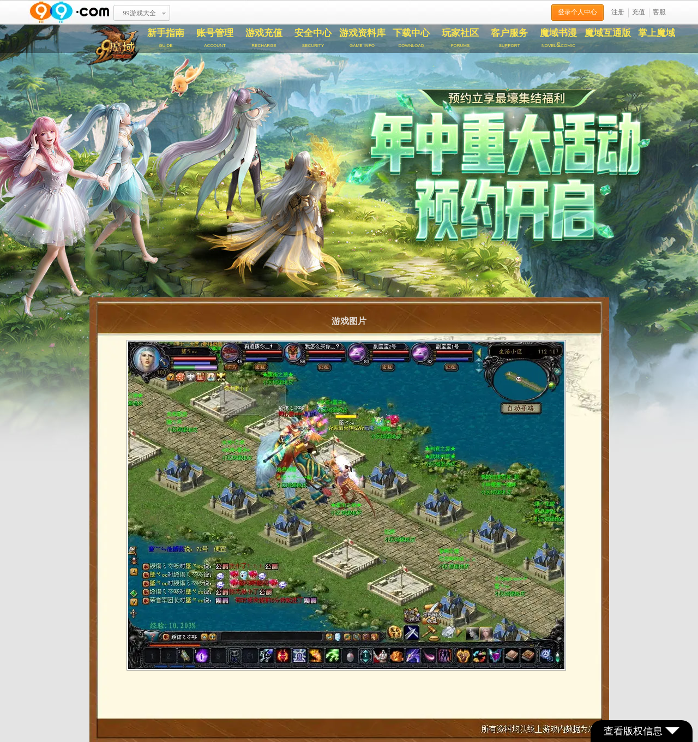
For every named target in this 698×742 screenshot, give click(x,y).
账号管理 (214, 38)
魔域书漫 (558, 38)
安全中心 (313, 38)
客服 (659, 12)
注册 (617, 12)
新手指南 (165, 38)
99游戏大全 (139, 13)
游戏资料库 (362, 38)
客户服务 (509, 38)
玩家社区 (460, 38)
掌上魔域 (656, 33)
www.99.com (69, 12)
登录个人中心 (577, 12)
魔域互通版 (608, 33)
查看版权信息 (641, 731)
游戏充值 (263, 38)
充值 (638, 12)
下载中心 (411, 38)
